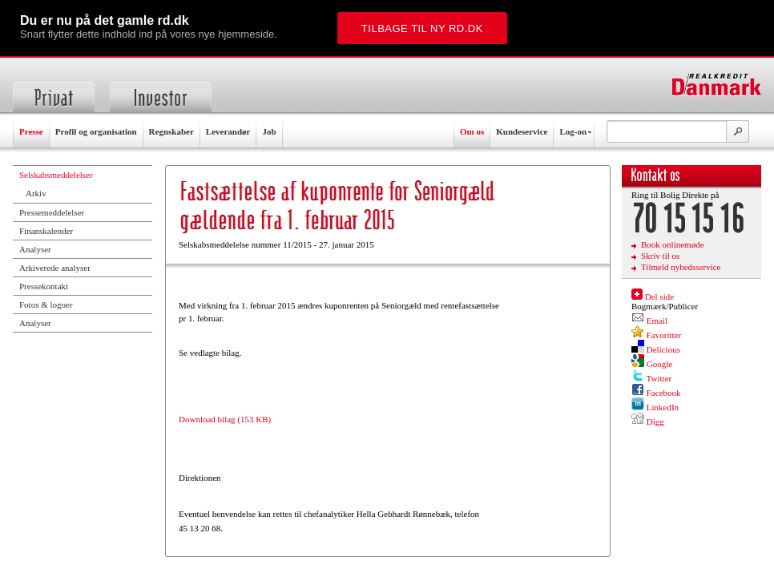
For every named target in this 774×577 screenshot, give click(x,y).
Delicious (663, 349)
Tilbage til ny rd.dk (422, 28)
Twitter (659, 378)
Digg (655, 421)
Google (659, 364)
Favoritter (664, 335)
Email (657, 320)
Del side (659, 296)
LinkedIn (663, 407)
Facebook (664, 392)
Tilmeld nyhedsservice (681, 267)
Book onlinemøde (672, 244)
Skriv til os (660, 255)
